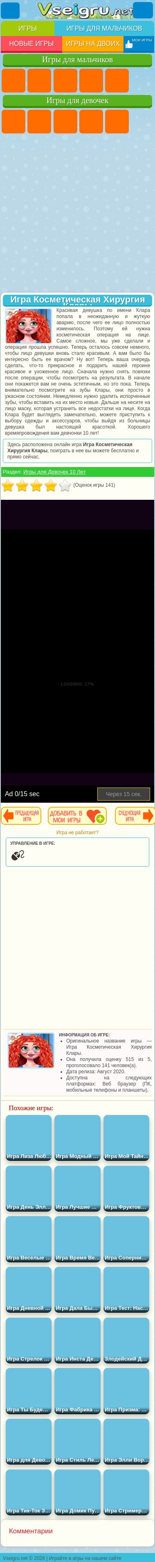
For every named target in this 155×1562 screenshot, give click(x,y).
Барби (91, 121)
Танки (91, 81)
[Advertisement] (76, 214)
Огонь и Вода (65, 121)
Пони (13, 121)
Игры (27, 28)
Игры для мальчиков (104, 28)
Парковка (13, 81)
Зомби (117, 81)
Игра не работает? (77, 832)
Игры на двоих (93, 43)
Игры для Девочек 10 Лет (54, 472)
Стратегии (65, 81)
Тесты (117, 121)
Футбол (39, 81)
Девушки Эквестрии (39, 121)
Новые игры (31, 43)
